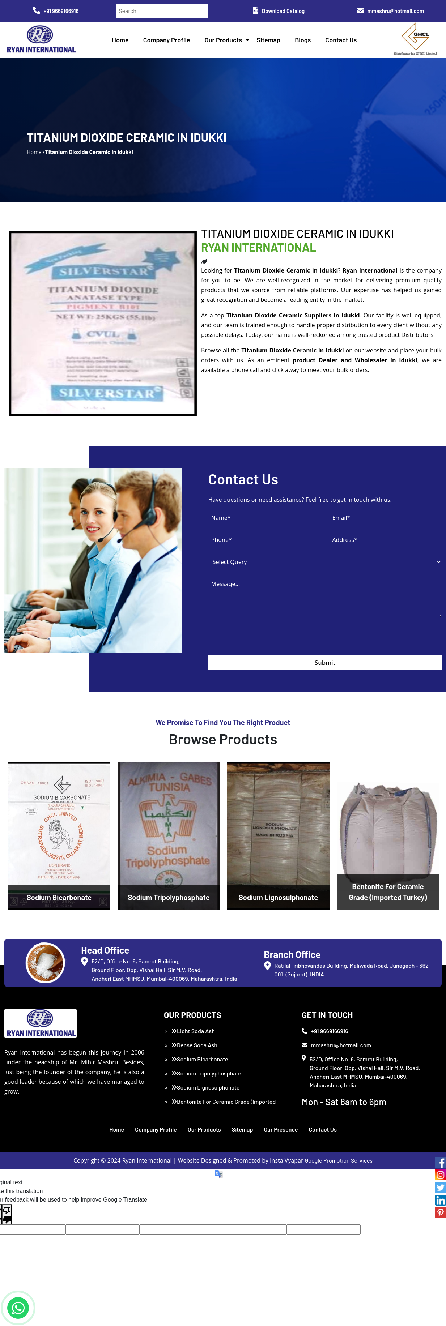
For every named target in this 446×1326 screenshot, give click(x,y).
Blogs (303, 40)
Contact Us (341, 40)
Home (120, 40)
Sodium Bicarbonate (199, 1059)
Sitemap (268, 40)
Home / (36, 151)
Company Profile (166, 40)
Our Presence (281, 1129)
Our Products (223, 40)
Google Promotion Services (339, 1160)
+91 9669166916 (56, 11)
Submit (325, 662)
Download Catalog (279, 11)
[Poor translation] (7, 1214)
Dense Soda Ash (194, 1044)
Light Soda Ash (193, 1030)
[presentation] (263, 641)
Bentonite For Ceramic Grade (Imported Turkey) (223, 1105)
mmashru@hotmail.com (390, 11)
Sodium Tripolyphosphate (206, 1073)
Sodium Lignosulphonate (205, 1087)
